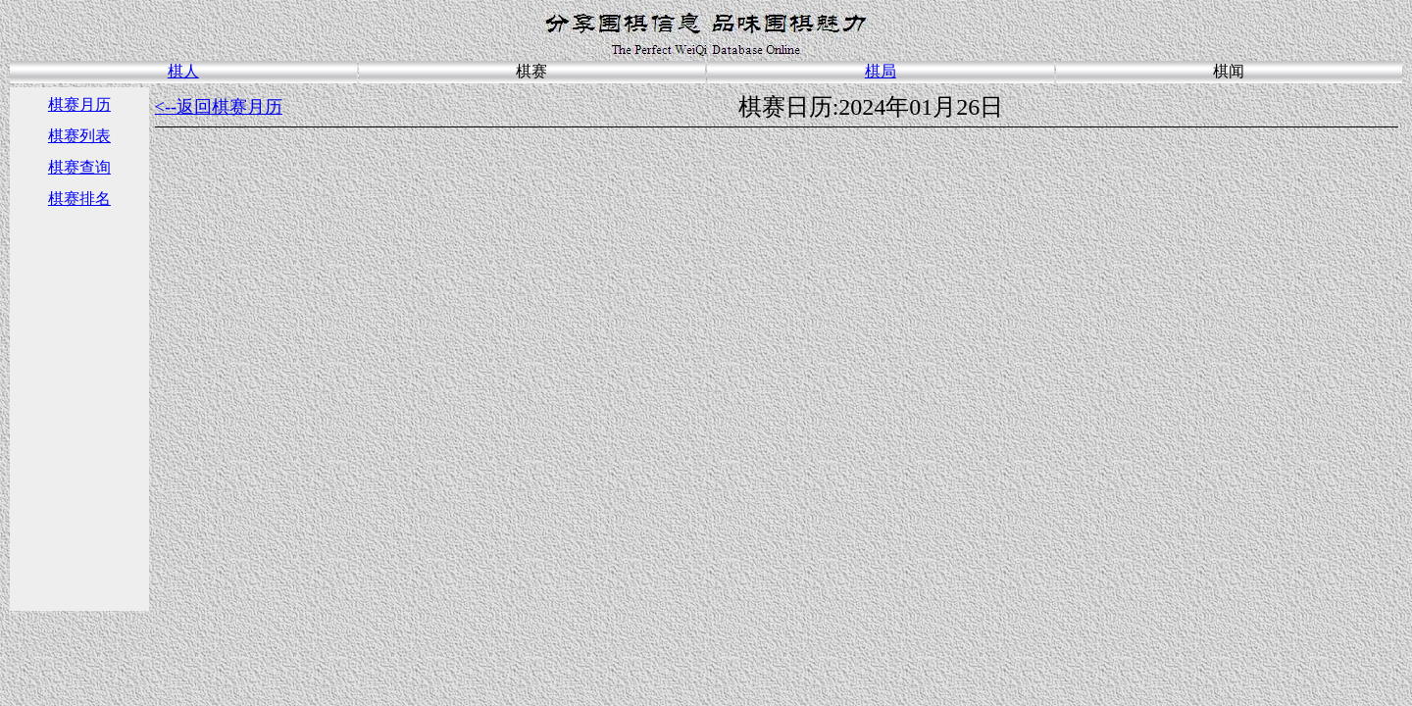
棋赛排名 (79, 198)
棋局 (880, 71)
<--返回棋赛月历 (218, 107)
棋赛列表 (79, 135)
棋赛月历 (79, 104)
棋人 (183, 71)
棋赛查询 (79, 167)
